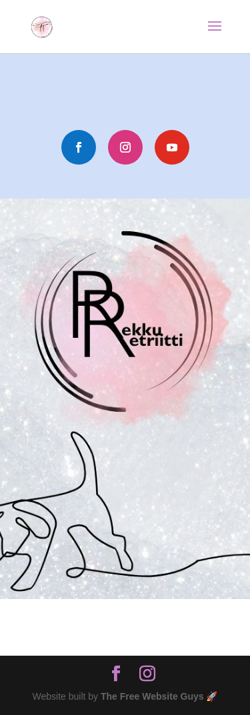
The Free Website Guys (152, 696)
